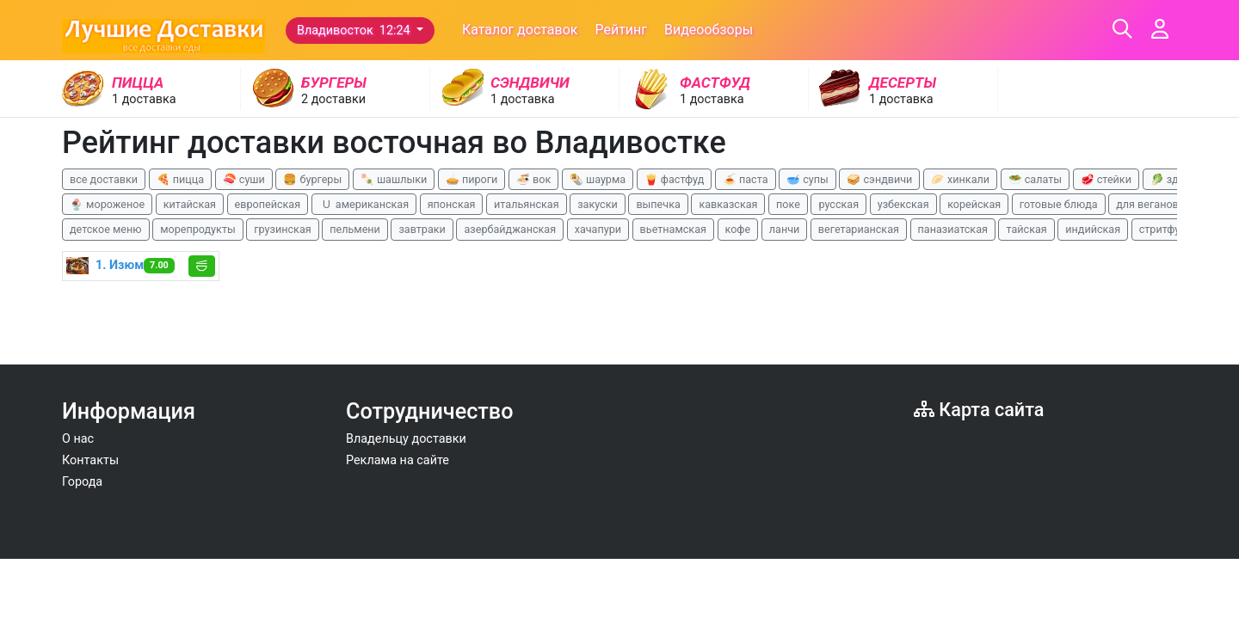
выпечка (658, 204)
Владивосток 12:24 (355, 30)
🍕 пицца (180, 179)
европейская (268, 204)
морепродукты (198, 229)
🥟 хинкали (960, 179)
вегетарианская (858, 229)
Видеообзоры (708, 29)
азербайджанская (510, 229)
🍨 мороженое (107, 204)
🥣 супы (807, 179)
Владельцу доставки (406, 439)
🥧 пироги (471, 179)
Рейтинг (621, 29)
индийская (1092, 229)
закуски (597, 204)
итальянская (526, 204)
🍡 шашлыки (394, 179)
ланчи (784, 229)
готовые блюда (1059, 204)
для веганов (1147, 204)
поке (788, 204)
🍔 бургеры (312, 179)
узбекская (903, 204)
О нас (78, 439)
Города (82, 482)
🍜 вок (533, 179)
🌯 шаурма (598, 179)
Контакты (90, 460)
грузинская (282, 229)
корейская (974, 204)
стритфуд (1163, 229)
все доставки (104, 179)
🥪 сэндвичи (879, 179)
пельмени (355, 229)
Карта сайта (979, 409)
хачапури (598, 229)
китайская (189, 204)
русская (838, 204)
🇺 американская (364, 204)
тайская (1026, 229)
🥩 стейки (1106, 179)
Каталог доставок (520, 29)
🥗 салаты (1035, 179)
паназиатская (953, 229)
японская (452, 204)
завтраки (421, 229)
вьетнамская (673, 229)
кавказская (728, 204)
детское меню (106, 229)
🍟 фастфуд (674, 179)
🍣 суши (244, 179)
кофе (738, 229)
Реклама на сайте (397, 460)
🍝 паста (745, 179)
